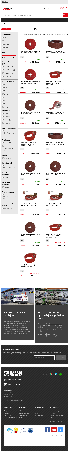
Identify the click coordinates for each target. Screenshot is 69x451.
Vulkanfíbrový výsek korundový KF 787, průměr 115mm (30, 235)
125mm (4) (7, 123)
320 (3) (6, 104)
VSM (22, 57)
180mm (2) (7, 116)
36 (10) (6, 84)
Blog (5, 411)
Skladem (6, 38)
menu (4, 20)
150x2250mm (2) (9, 76)
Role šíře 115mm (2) (9, 168)
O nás (36, 411)
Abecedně (65, 34)
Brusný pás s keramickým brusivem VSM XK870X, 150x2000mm (28, 266)
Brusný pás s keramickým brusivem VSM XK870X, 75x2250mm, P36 (53, 236)
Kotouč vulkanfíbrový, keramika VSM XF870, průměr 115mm (30, 82)
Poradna (6, 413)
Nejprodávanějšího (36, 34)
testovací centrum (56, 324)
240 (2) (6, 91)
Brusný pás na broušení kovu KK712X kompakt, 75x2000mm (55, 143)
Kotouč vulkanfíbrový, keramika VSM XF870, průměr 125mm (30, 51)
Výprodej (7, 47)
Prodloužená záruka (10, 417)
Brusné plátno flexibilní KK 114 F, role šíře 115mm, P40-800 (55, 113)
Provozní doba (38, 415)
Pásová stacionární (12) (8, 149)
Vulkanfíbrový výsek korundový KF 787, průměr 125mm (30, 174)
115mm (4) (7, 120)
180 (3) (6, 97)
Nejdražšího (57, 34)
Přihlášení (5, 2)
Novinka (6, 44)
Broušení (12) (8, 208)
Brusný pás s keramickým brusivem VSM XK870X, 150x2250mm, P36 (28, 144)
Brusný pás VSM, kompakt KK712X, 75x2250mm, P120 (54, 204)
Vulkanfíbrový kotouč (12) (9, 134)
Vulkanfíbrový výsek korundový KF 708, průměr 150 (30, 113)
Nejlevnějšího (47, 34)
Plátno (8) (7, 187)
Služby (21, 417)
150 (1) (6, 107)
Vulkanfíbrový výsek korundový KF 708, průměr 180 (55, 174)
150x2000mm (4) (9, 70)
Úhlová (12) (7, 143)
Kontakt (36, 413)
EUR (48, 9)
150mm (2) (7, 113)
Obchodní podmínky (25, 411)
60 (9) (5, 87)
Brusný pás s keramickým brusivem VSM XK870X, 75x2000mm (53, 83)
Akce (5, 41)
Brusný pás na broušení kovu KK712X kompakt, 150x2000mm (55, 51)
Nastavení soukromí (56, 421)
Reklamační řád (24, 413)
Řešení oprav (8, 415)
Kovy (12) (7, 177)
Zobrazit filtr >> (6, 29)
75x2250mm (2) (9, 66)
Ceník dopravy (23, 415)
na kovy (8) (7, 158)
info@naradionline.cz (14, 380)
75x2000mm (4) (9, 73)
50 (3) (5, 100)
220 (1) (6, 94)
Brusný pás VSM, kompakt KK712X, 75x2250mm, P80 (28, 204)
